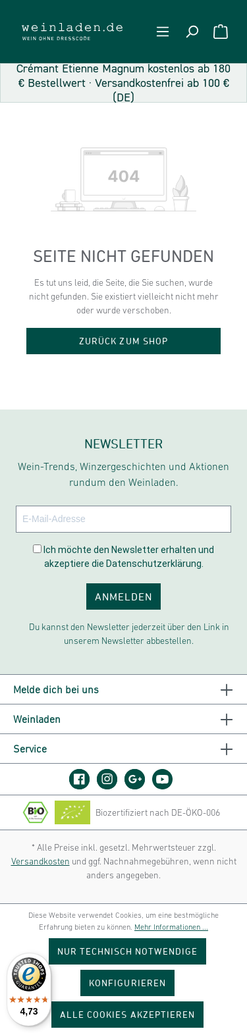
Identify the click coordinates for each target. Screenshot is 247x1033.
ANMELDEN (123, 596)
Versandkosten (40, 861)
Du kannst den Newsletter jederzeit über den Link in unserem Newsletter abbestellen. (129, 634)
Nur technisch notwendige (127, 951)
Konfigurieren (127, 982)
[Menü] (163, 31)
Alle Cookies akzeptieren (127, 1014)
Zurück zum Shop (123, 340)
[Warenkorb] (220, 31)
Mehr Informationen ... (171, 927)
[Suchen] (191, 31)
